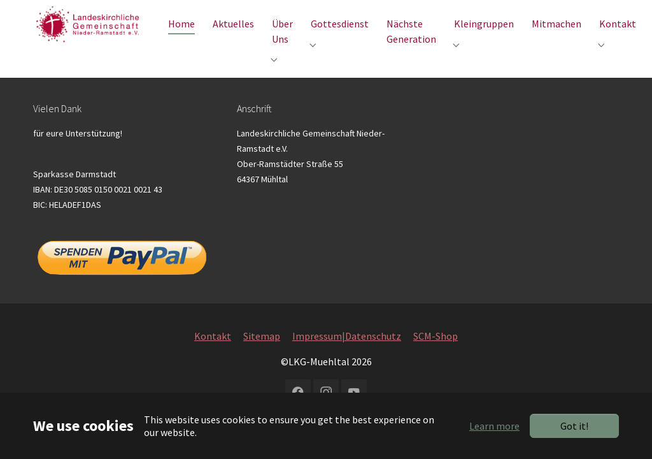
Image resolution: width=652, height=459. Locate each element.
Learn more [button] (494, 425)
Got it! (574, 425)
